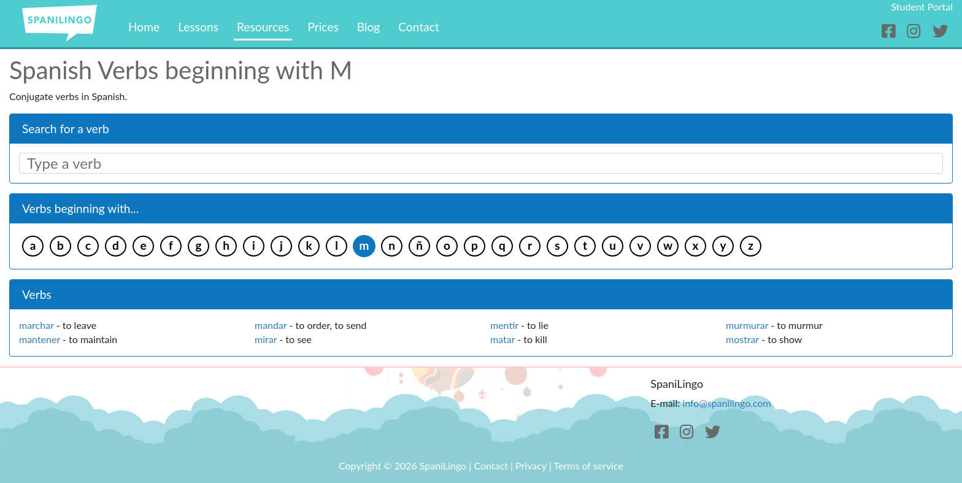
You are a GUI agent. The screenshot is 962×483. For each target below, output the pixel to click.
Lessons (198, 27)
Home (144, 27)
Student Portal (922, 6)
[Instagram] (915, 31)
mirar (266, 339)
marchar (36, 325)
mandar (271, 325)
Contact (418, 27)
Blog (368, 27)
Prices (322, 27)
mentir (504, 325)
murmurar (747, 325)
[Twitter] (940, 31)
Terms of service (588, 465)
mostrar (742, 339)
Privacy (531, 465)
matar (502, 339)
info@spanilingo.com (726, 403)
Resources (263, 27)
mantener (39, 339)
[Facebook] (890, 31)
